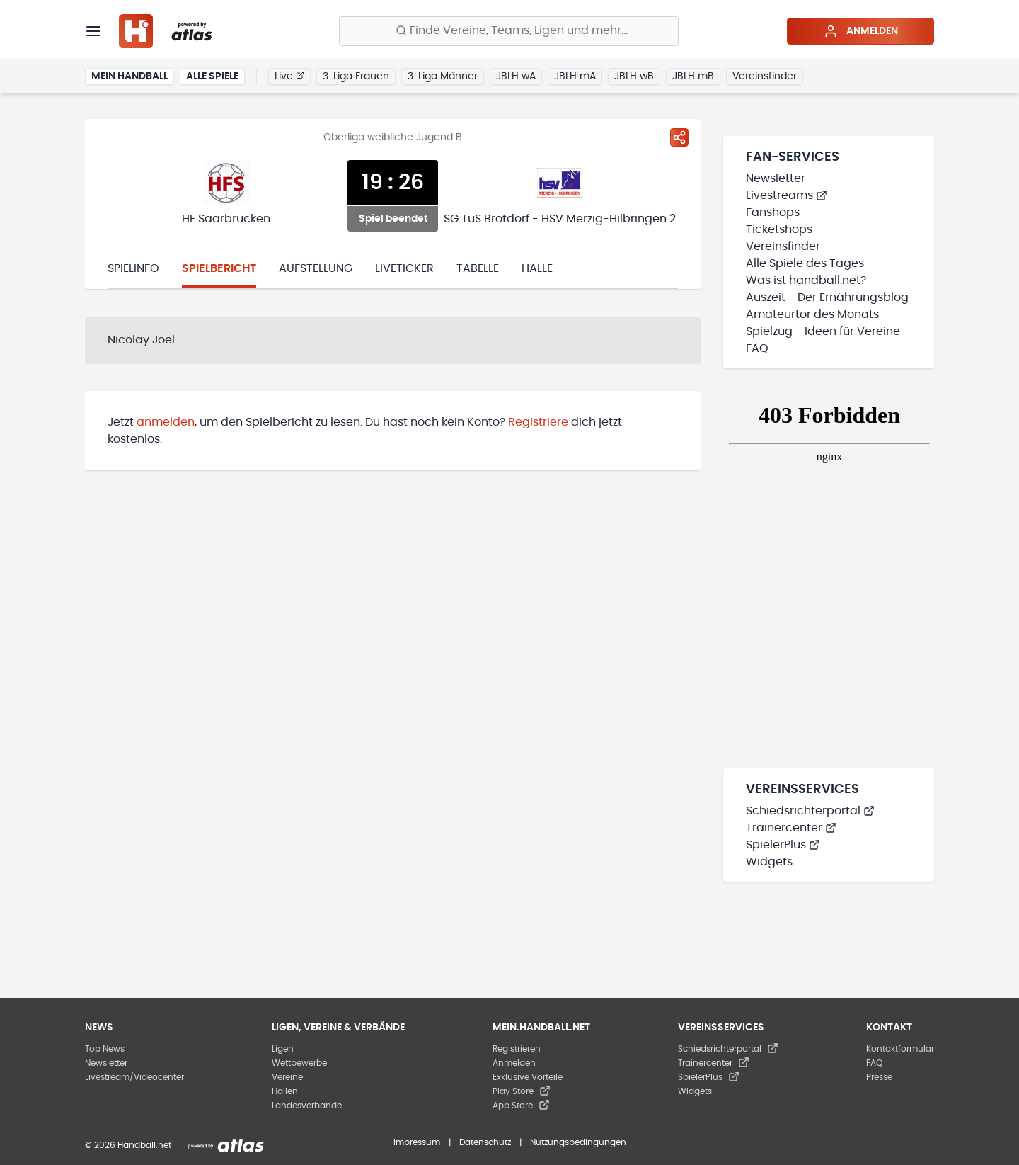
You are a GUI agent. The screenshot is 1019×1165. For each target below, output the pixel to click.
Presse (879, 1077)
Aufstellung (315, 268)
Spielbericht (219, 268)
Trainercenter (791, 827)
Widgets (769, 862)
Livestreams (786, 195)
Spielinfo (133, 268)
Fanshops (773, 212)
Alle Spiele (212, 76)
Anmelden (861, 31)
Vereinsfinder (764, 76)
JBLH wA (516, 76)
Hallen (285, 1091)
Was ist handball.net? (806, 280)
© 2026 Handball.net (128, 1145)
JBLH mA (575, 76)
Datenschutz (485, 1142)
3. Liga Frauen (356, 76)
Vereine (287, 1077)
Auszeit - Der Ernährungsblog (827, 297)
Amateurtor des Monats (812, 314)
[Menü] (93, 31)
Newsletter (775, 178)
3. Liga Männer (443, 76)
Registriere (538, 422)
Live (289, 76)
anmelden (166, 422)
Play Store (522, 1091)
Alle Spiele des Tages (805, 263)
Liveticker (404, 268)
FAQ (757, 348)
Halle (537, 268)
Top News (105, 1049)
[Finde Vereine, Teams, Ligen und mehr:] (509, 31)
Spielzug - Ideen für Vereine (823, 331)
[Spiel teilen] (679, 137)
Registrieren (517, 1049)
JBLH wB (634, 76)
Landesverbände (307, 1105)
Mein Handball (129, 76)
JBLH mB (693, 76)
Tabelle (477, 268)
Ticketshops (779, 229)
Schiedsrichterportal (810, 810)
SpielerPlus (783, 844)
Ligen (283, 1049)
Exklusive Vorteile (528, 1077)
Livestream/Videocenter (134, 1077)
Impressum (416, 1142)
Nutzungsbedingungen (578, 1142)
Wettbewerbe (299, 1063)
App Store (521, 1105)
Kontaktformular (900, 1049)
